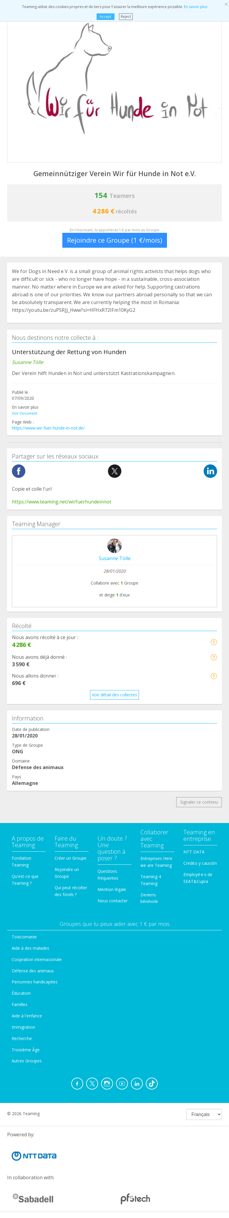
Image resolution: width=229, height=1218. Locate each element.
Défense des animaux (33, 971)
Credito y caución (200, 863)
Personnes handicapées (35, 982)
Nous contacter (113, 901)
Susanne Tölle (115, 558)
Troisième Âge (26, 1050)
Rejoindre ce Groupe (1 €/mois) (114, 239)
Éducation (21, 993)
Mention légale (112, 889)
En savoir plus (195, 6)
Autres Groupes (27, 1061)
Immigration (23, 1027)
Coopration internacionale (37, 959)
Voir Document (24, 413)
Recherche (22, 1038)
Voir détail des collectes (114, 695)
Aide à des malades (30, 948)
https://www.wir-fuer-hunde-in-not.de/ (48, 428)
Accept (105, 16)
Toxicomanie (24, 937)
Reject (126, 16)
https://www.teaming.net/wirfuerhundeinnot (61, 501)
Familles (19, 1004)
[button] (213, 642)
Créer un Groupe (70, 858)
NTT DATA (194, 852)
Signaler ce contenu (199, 802)
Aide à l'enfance (27, 1016)
